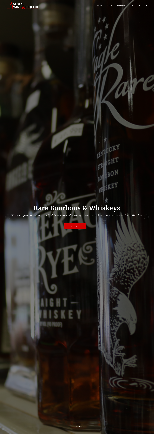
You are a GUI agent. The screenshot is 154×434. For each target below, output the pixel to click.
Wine (99, 5)
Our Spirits (75, 226)
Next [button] (146, 217)
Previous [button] (8, 217)
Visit (131, 5)
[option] (77, 217)
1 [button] (77, 426)
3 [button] (81, 426)
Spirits (109, 5)
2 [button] (79, 426)
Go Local (121, 5)
